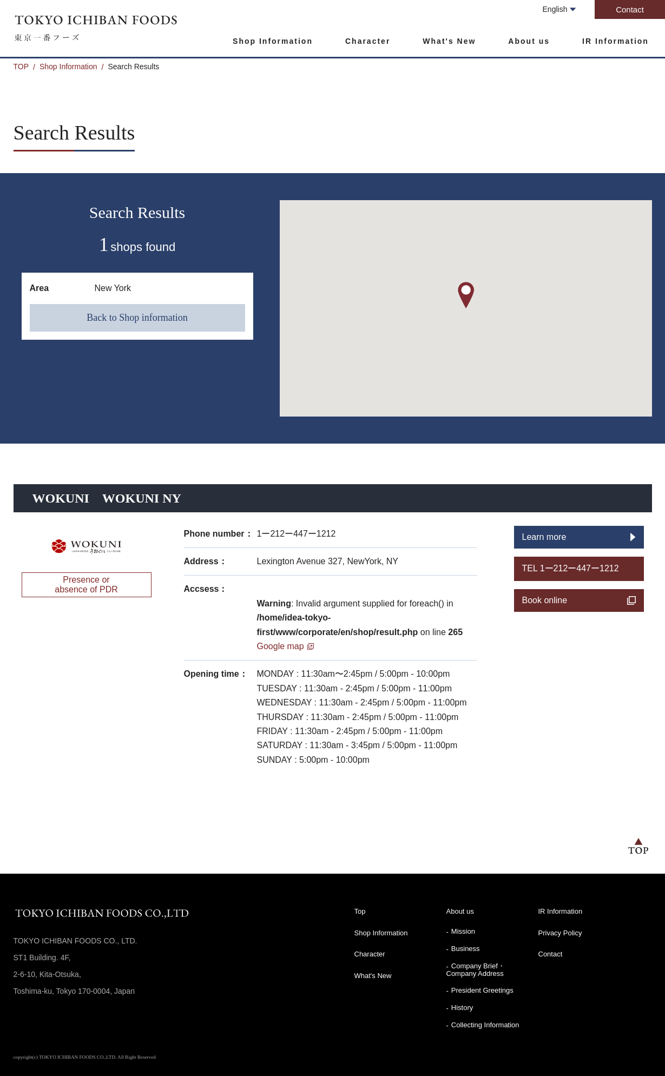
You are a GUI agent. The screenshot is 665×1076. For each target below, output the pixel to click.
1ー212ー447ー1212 (296, 533)
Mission (463, 931)
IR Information (615, 41)
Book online (545, 600)
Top (360, 911)
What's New (449, 41)
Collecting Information (485, 1025)
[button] (466, 295)
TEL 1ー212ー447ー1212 (570, 568)
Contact (630, 9)
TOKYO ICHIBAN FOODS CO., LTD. (97, 27)
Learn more (544, 537)
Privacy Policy (560, 933)
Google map (280, 646)
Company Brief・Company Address (475, 970)
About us (529, 41)
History (462, 1008)
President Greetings (482, 990)
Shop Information (273, 41)
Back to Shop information (137, 317)
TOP (21, 66)
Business (465, 949)
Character (367, 41)
